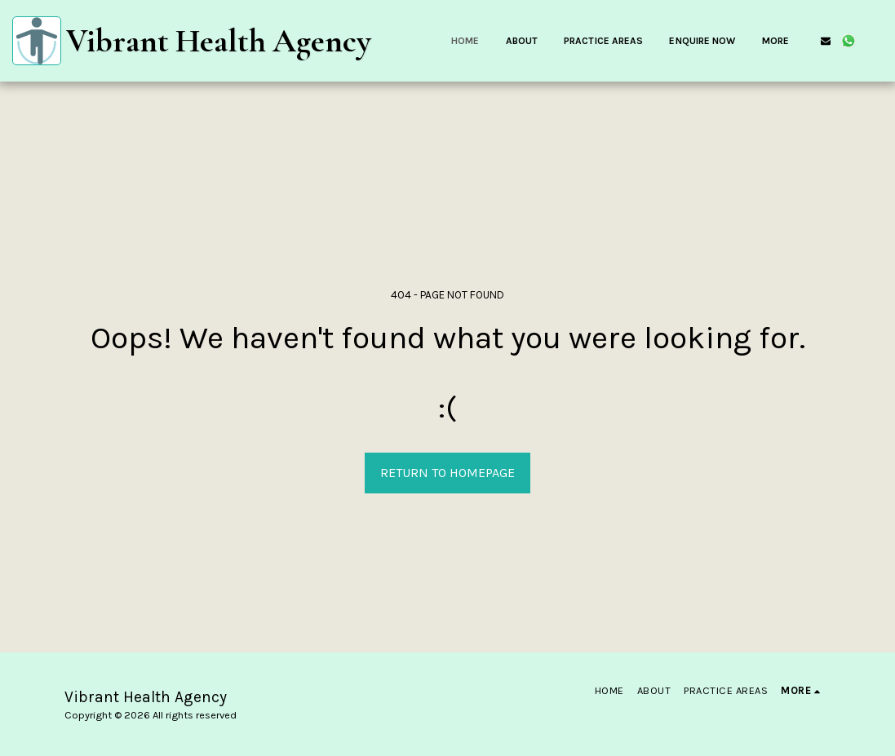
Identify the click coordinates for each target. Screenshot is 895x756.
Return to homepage (447, 472)
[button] (825, 41)
